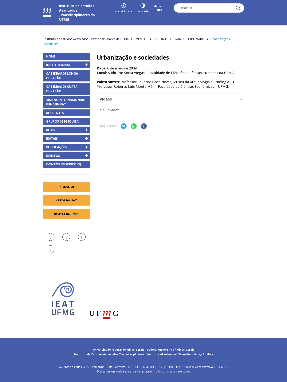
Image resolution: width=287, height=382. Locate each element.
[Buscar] (238, 8)
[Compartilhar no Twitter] (124, 126)
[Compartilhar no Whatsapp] (134, 126)
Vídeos (171, 99)
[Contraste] (143, 8)
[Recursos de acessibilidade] (123, 8)
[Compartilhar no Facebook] (144, 126)
